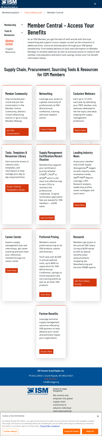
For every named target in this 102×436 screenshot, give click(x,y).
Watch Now (80, 130)
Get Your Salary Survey (82, 283)
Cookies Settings (10, 432)
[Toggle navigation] (95, 4)
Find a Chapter (48, 129)
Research (78, 237)
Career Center (13, 237)
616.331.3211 (51, 378)
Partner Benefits (48, 313)
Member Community (16, 93)
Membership (10, 24)
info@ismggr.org (51, 382)
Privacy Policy (45, 427)
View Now (12, 270)
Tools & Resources (33, 12)
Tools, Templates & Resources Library (16, 154)
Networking (45, 93)
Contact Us (55, 427)
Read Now (80, 205)
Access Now (46, 351)
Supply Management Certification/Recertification (50, 156)
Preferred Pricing (49, 237)
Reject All (90, 432)
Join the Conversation (13, 132)
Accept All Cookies (71, 432)
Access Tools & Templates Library (16, 188)
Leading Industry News (83, 154)
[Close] (98, 417)
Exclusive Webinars (84, 93)
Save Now (45, 294)
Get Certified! (47, 217)
